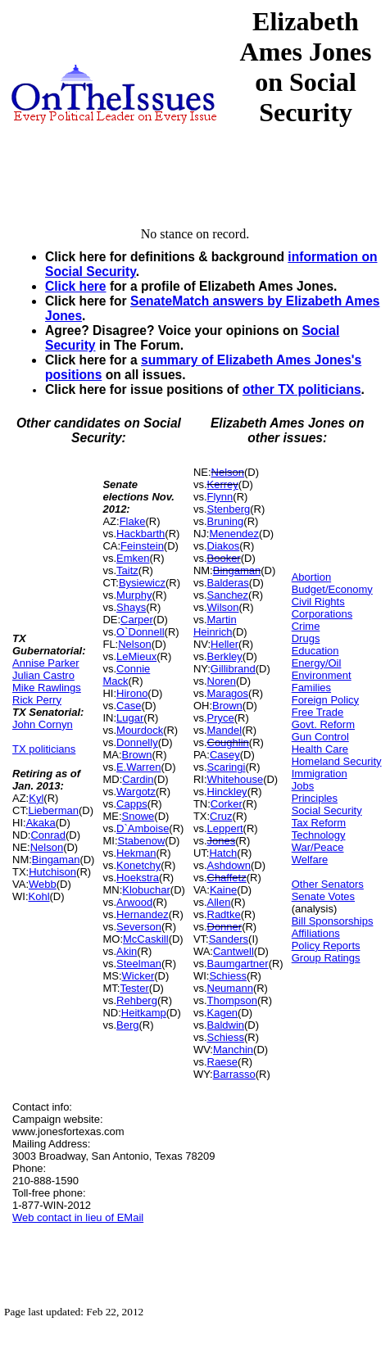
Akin (126, 951)
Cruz (221, 816)
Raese (222, 1062)
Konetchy (138, 865)
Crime (306, 626)
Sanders (228, 939)
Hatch (223, 853)
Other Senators (328, 884)
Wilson (223, 607)
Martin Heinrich (215, 625)
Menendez (234, 533)
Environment (321, 675)
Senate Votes (323, 896)
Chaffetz (227, 877)
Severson (138, 927)
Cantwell (233, 951)
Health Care (320, 749)
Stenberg (229, 509)
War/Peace (318, 847)
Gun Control (320, 737)
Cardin (137, 779)
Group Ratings (326, 958)
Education (315, 651)
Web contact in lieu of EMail (77, 1217)
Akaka (41, 823)
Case (128, 705)
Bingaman (56, 859)
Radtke (224, 914)
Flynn (220, 497)
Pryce (220, 718)
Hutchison (52, 872)
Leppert (225, 828)
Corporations (322, 614)
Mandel (225, 730)
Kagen (222, 1013)
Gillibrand (233, 669)
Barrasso (234, 1074)
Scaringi (226, 767)
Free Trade (318, 712)
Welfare (310, 859)
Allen (219, 902)
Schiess (228, 976)
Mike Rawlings (46, 687)
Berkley (225, 656)
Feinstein (142, 546)
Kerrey (222, 484)
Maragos (228, 693)
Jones (221, 841)
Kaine (223, 890)
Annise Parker (45, 663)
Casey (225, 755)
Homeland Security (337, 761)
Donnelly (137, 742)
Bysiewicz (142, 583)
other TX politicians (302, 389)
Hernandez (142, 914)
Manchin (233, 1049)
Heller (224, 644)
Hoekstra (137, 877)
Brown (137, 755)
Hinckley (227, 791)
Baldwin (226, 1025)
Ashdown (229, 865)
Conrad (48, 835)
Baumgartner (238, 963)
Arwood (134, 902)
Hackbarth (140, 533)
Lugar (129, 718)
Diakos (223, 546)
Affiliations (316, 933)
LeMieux (136, 656)
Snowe (138, 816)
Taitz (127, 570)
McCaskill (146, 939)
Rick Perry (36, 700)
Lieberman (54, 810)
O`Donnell (140, 632)
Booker (224, 558)
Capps (131, 804)
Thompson (232, 1000)
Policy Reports (326, 945)
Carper (136, 619)
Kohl (39, 896)
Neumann (230, 988)
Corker (227, 804)
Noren (221, 681)
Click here (76, 286)
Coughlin (228, 742)
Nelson (46, 847)
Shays (131, 607)
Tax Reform (319, 823)
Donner (225, 927)
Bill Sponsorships (333, 921)
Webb (43, 884)
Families (311, 687)
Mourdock (139, 730)
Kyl (36, 798)
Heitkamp (143, 1013)
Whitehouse (235, 779)
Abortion (311, 577)
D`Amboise (142, 828)
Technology (319, 835)
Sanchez (228, 595)
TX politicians (43, 749)
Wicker (138, 976)
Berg (127, 1025)
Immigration (319, 773)
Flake (133, 521)
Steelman (138, 963)
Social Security (327, 810)
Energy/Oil (317, 663)
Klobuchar (146, 890)
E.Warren (138, 767)
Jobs (303, 786)
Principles (315, 798)
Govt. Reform (323, 724)
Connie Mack (126, 675)
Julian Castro (43, 675)
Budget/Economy (332, 589)
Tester (134, 988)
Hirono (131, 693)
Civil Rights (318, 601)
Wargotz (136, 791)
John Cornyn (42, 724)
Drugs (306, 638)
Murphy (134, 595)
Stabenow (142, 841)
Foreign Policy (325, 700)
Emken (132, 558)
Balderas (228, 583)
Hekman (136, 853)
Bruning (225, 521)
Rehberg (136, 1000)
